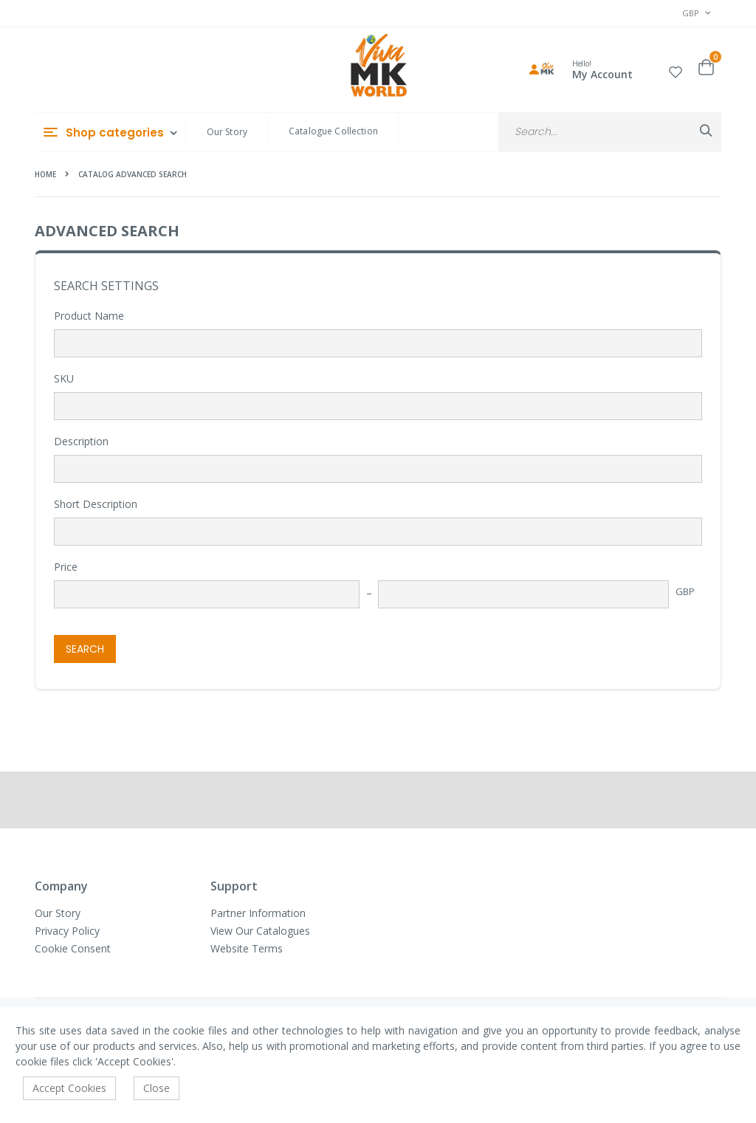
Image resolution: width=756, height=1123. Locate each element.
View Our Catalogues (260, 931)
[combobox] (609, 131)
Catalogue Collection (333, 131)
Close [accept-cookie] (156, 1088)
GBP (685, 591)
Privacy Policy (67, 931)
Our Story (227, 132)
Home (45, 174)
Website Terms (246, 948)
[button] (675, 70)
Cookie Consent (73, 948)
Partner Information (258, 913)
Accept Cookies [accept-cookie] (69, 1088)
